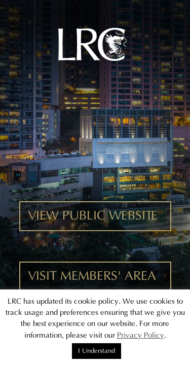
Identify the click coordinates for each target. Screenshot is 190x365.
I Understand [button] (96, 350)
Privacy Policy (140, 335)
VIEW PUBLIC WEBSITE (93, 216)
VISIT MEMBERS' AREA (92, 276)
